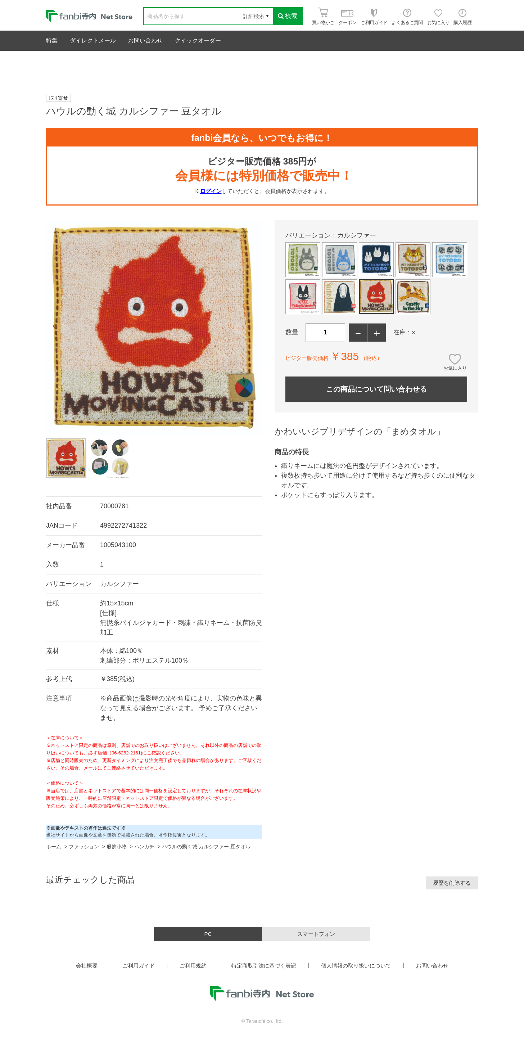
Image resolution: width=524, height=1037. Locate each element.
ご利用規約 (193, 965)
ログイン (211, 191)
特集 (52, 40)
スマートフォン (316, 934)
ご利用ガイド (138, 965)
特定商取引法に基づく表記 (263, 965)
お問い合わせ (145, 40)
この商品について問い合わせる (376, 389)
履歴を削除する (452, 883)
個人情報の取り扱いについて (356, 965)
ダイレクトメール (93, 40)
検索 (287, 16)
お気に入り (455, 368)
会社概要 (87, 965)
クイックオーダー (198, 40)
